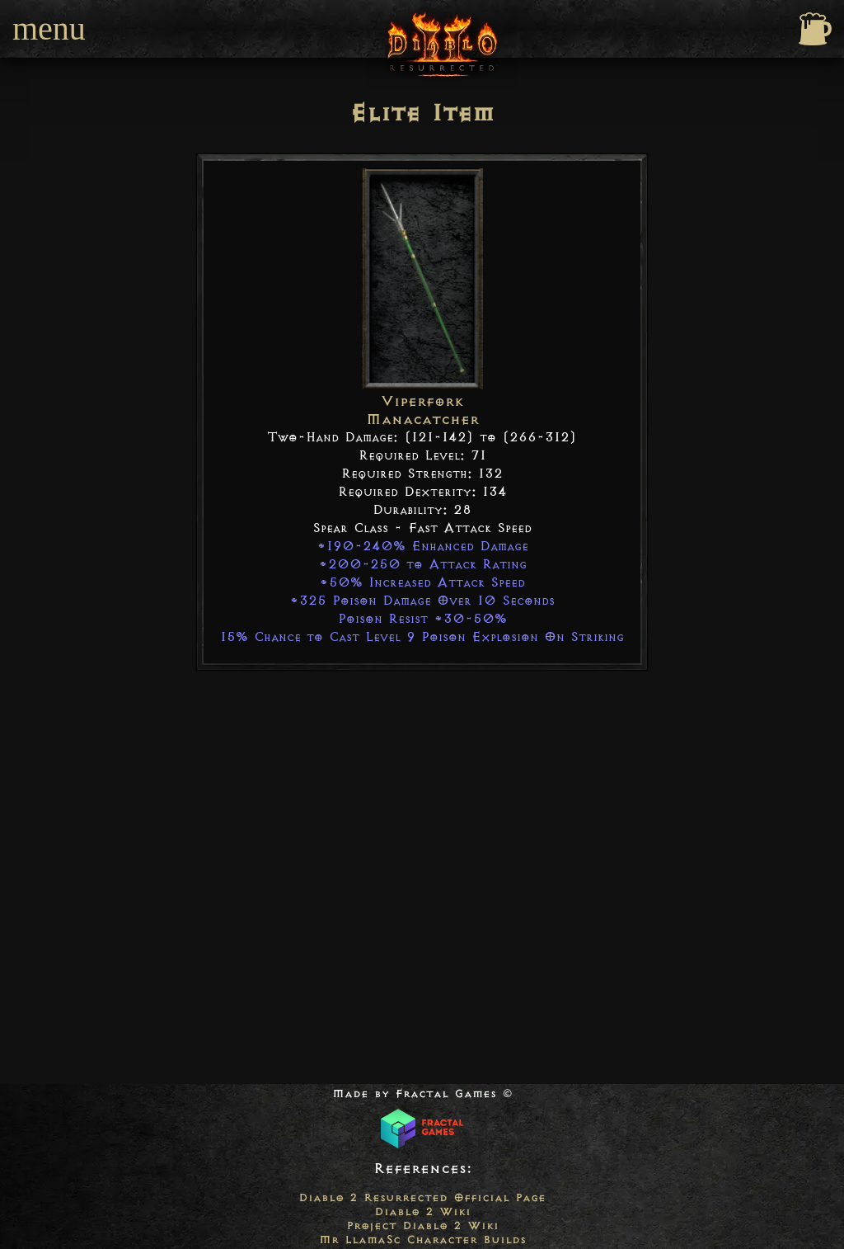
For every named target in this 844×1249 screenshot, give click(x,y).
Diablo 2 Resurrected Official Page (422, 1197)
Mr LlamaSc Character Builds (422, 1240)
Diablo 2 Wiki (422, 1211)
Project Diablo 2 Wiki (422, 1225)
